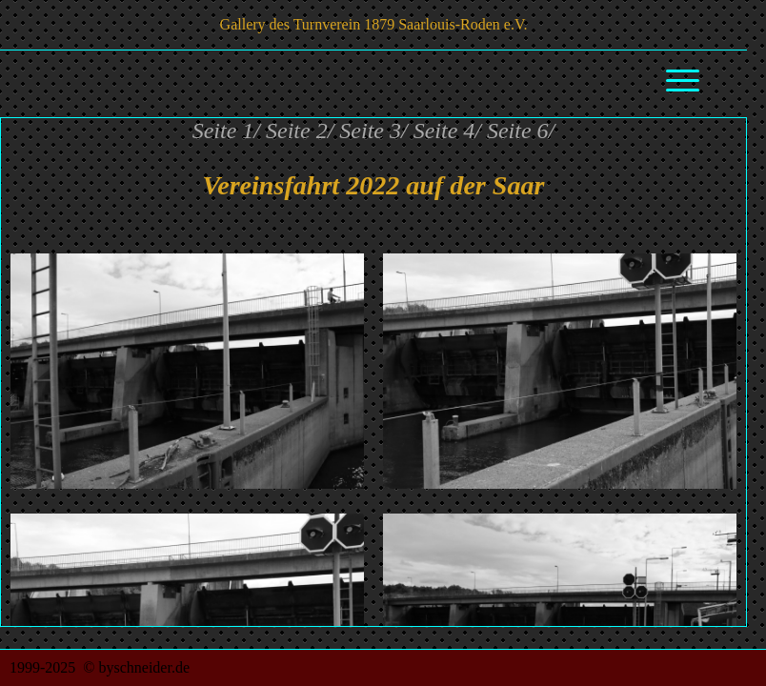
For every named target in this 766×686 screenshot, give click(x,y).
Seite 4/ (447, 130)
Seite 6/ (520, 130)
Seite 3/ (373, 130)
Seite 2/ (299, 130)
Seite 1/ (226, 130)
